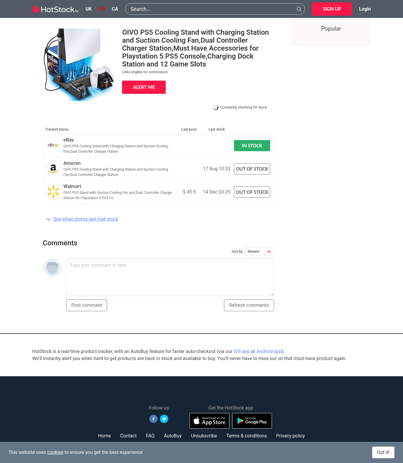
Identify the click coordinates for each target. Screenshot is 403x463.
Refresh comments (249, 305)
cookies (55, 452)
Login (365, 9)
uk (89, 9)
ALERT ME (144, 87)
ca (115, 9)
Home (104, 436)
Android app (269, 351)
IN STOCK (252, 145)
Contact (128, 436)
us (102, 9)
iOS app (242, 351)
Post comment (86, 305)
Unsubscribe (204, 436)
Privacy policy (290, 436)
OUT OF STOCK (252, 169)
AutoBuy (173, 436)
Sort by (237, 251)
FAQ (150, 436)
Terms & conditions (246, 436)
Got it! (383, 452)
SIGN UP (332, 9)
